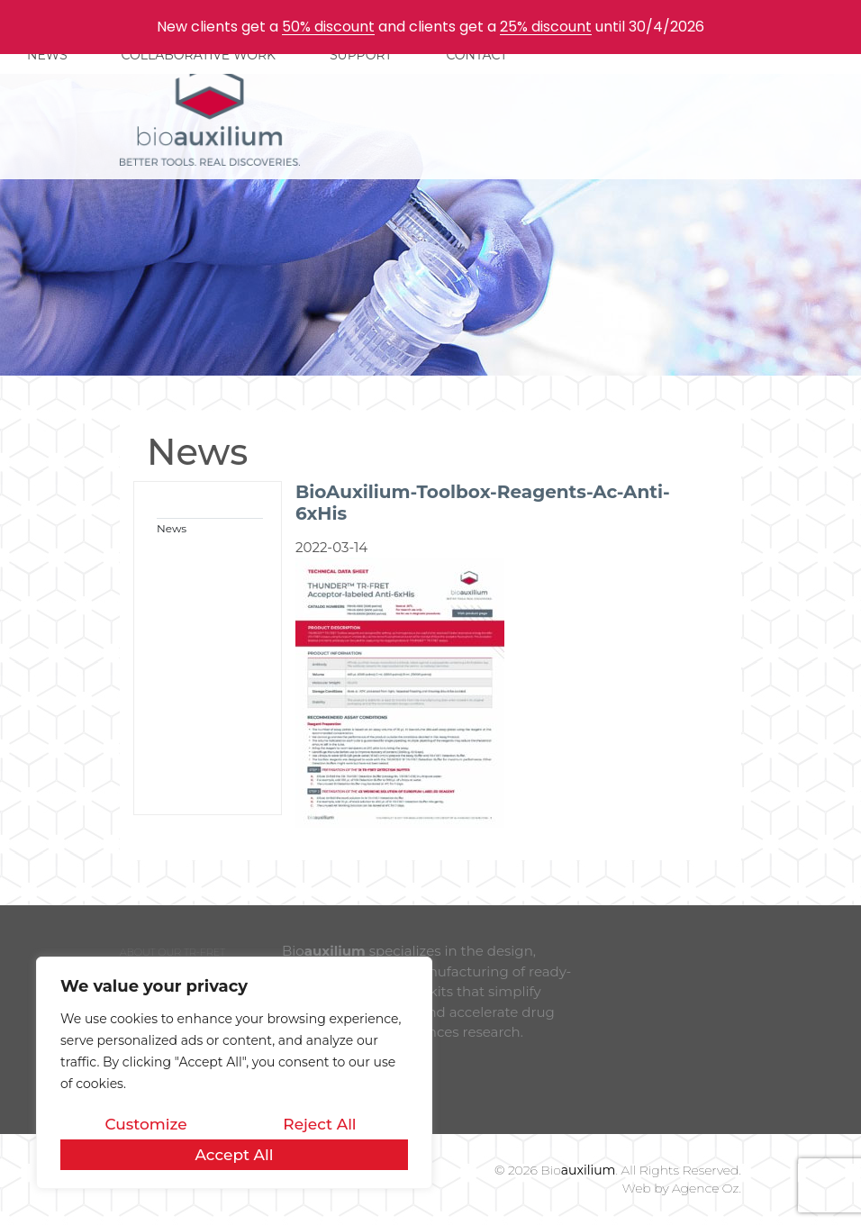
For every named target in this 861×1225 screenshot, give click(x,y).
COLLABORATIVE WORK (199, 55)
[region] (234, 1073)
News (171, 528)
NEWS (47, 55)
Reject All (319, 1124)
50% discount (328, 26)
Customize (145, 1124)
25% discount (546, 26)
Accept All (234, 1155)
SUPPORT (361, 55)
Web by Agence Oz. (681, 1188)
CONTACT (476, 55)
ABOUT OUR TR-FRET (172, 952)
